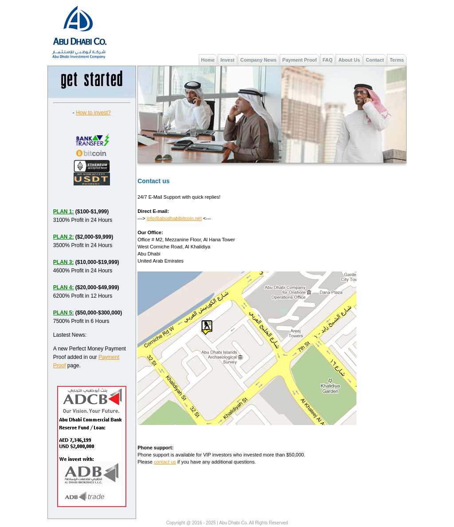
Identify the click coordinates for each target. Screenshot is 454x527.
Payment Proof (299, 60)
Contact (375, 60)
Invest (227, 60)
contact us (165, 461)
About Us (349, 60)
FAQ (328, 60)
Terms (397, 60)
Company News (258, 60)
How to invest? (93, 113)
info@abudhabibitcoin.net (174, 218)
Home (208, 60)
